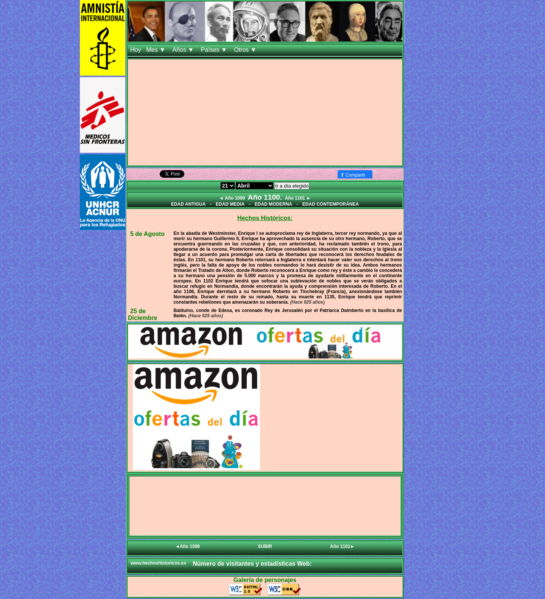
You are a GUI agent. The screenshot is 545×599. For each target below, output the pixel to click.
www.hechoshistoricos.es (158, 563)
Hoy (135, 50)
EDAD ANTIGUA (188, 204)
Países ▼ (215, 50)
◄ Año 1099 (232, 198)
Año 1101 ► (298, 198)
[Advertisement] (265, 112)
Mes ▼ (156, 50)
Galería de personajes (265, 580)
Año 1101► (342, 546)
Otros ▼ (246, 50)
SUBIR (265, 546)
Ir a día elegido (291, 186)
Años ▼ (183, 50)
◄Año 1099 (187, 546)
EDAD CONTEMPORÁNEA (330, 204)
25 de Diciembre (142, 314)
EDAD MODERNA (273, 204)
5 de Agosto (147, 234)
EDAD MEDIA (230, 204)
